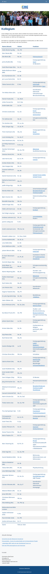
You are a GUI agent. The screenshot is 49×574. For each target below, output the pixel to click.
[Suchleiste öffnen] (46, 1)
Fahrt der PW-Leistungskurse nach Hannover (13, 545)
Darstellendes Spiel (39, 476)
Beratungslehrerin (38, 313)
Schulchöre (36, 134)
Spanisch (35, 427)
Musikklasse (36, 390)
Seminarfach (37, 115)
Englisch (35, 210)
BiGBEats (36, 297)
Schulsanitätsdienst (39, 365)
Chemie (35, 159)
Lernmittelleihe (37, 216)
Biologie (35, 418)
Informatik (36, 84)
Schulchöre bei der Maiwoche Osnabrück (12, 539)
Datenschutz (27, 568)
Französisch (36, 411)
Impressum (21, 568)
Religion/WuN (37, 305)
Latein (35, 343)
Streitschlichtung (38, 429)
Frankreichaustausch (39, 413)
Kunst (34, 111)
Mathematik (36, 359)
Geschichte (36, 402)
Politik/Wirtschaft (38, 227)
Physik (35, 441)
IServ (43, 86)
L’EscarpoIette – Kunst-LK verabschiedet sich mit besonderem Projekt (20, 541)
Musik (35, 132)
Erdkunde (36, 251)
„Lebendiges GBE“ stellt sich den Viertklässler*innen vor (16, 543)
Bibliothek (36, 149)
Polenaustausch (38, 56)
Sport (34, 62)
